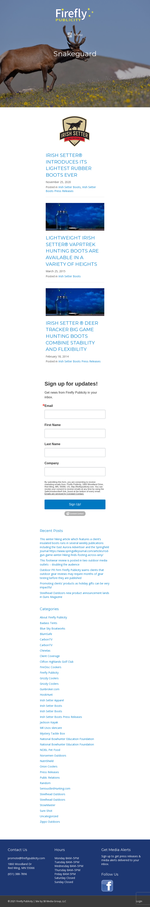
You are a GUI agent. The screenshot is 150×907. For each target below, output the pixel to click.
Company (52, 463)
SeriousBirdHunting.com (55, 788)
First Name (53, 425)
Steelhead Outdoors (52, 794)
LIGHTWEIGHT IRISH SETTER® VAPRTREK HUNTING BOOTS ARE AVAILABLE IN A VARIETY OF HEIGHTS (72, 251)
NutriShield (47, 761)
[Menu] (75, 35)
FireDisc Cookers (50, 667)
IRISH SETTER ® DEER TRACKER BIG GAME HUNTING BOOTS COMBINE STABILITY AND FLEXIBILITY (72, 336)
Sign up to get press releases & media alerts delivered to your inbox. (121, 860)
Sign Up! (75, 504)
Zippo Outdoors (50, 821)
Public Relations (50, 777)
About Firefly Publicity (53, 617)
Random (45, 783)
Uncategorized (49, 816)
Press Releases (49, 772)
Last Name (52, 444)
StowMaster (47, 805)
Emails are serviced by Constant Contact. (64, 494)
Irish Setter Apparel (52, 700)
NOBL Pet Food (50, 750)
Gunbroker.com (49, 689)
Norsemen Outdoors (53, 755)
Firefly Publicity (49, 672)
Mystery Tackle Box (52, 733)
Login (139, 901)
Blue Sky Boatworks (52, 628)
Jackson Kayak (49, 722)
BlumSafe (46, 634)
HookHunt (46, 694)
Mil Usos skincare (51, 728)
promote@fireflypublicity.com (26, 858)
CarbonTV (46, 639)
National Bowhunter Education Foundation (67, 739)
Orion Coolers (48, 766)
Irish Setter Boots (69, 187)
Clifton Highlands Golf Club (56, 661)
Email (49, 405)
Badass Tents (48, 623)
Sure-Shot (46, 811)
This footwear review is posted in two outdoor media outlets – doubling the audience (73, 562)
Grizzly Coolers (49, 678)
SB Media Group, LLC (54, 901)
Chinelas (45, 650)
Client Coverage (50, 656)
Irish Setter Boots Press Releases (71, 189)
